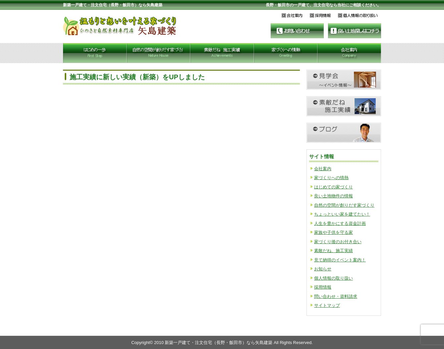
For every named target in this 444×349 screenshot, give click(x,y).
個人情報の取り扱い (333, 278)
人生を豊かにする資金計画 (340, 223)
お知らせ (322, 268)
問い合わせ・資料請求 (335, 296)
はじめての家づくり (333, 186)
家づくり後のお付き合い (337, 241)
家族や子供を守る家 (333, 232)
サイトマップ (327, 305)
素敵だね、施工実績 (333, 250)
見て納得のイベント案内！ (340, 259)
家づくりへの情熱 (331, 177)
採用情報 (322, 287)
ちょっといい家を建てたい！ (342, 214)
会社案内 (322, 168)
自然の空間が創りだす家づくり (344, 205)
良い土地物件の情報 (333, 195)
